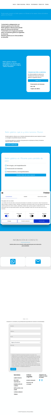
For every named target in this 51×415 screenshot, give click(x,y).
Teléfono (12, 331)
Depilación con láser (18, 388)
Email (11, 336)
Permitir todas (42, 221)
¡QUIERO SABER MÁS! (11, 144)
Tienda (16, 394)
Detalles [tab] (25, 196)
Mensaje (12, 345)
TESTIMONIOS (34, 4)
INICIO (14, 4)
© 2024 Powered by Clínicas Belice (25, 411)
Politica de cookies (29, 383)
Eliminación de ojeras (18, 385)
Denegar (9, 221)
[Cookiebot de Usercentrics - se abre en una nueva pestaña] (44, 193)
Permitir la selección (25, 221)
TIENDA (47, 4)
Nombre (12, 326)
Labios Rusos (18, 378)
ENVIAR (13, 369)
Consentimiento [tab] (9, 196)
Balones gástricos (17, 381)
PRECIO (28, 4)
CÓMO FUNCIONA (21, 4)
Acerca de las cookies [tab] (42, 196)
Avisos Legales (30, 380)
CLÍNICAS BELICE (18, 392)
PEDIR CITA (41, 4)
